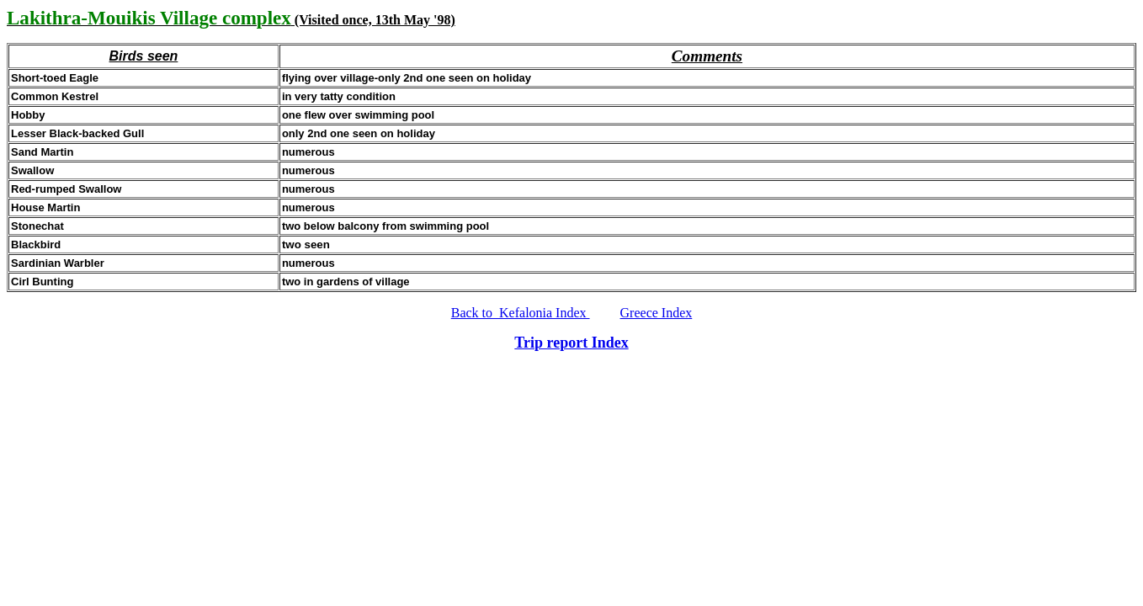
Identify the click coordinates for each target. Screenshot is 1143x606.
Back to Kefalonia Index (520, 313)
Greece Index (656, 313)
